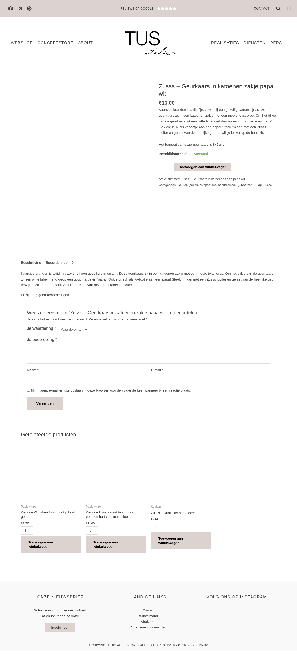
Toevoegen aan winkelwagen (203, 167)
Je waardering (41, 328)
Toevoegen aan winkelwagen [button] (42, 546)
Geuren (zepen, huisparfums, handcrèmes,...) (209, 185)
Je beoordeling (42, 340)
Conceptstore (55, 43)
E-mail (157, 371)
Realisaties (225, 43)
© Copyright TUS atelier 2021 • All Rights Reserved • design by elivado (148, 648)
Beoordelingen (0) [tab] (61, 262)
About (85, 43)
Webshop (22, 43)
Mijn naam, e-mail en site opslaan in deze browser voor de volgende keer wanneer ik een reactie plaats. (111, 391)
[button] (278, 9)
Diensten (255, 43)
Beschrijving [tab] (31, 262)
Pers (276, 43)
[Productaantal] (165, 167)
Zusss (169, 190)
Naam (33, 371)
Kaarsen (248, 185)
